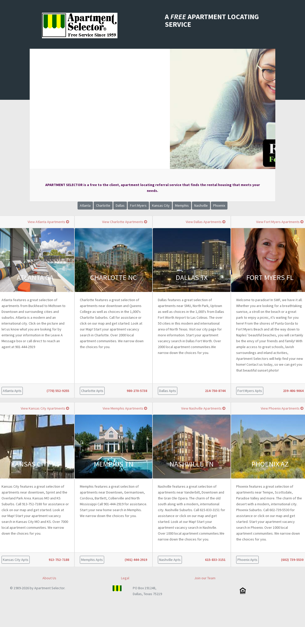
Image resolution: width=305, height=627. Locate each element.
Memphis (182, 205)
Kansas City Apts (15, 559)
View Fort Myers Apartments (279, 221)
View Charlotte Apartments (124, 221)
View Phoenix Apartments (282, 408)
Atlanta (85, 205)
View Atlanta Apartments (48, 221)
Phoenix (219, 205)
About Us (49, 578)
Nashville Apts (170, 559)
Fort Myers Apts (249, 390)
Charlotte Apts (92, 390)
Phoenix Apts (247, 559)
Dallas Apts (167, 390)
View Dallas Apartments (205, 221)
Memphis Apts (92, 559)
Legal (125, 578)
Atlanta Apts (12, 390)
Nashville (201, 205)
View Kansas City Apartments (45, 408)
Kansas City (161, 205)
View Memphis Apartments (125, 408)
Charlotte (103, 205)
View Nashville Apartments (203, 408)
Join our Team (204, 578)
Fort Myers (138, 205)
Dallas (120, 205)
